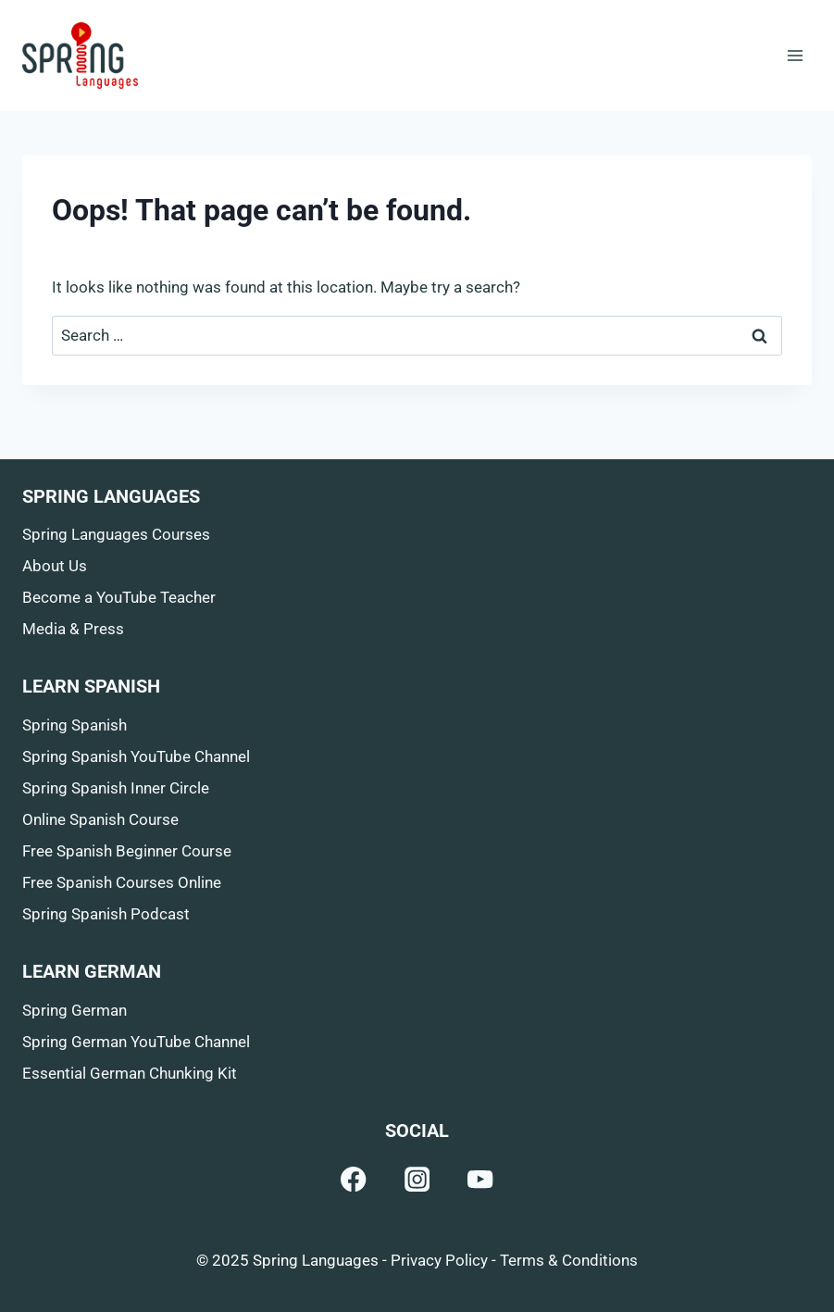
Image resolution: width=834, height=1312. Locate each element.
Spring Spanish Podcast (106, 914)
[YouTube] (480, 1179)
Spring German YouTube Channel (136, 1041)
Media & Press (73, 628)
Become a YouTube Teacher (119, 597)
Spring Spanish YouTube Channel (136, 756)
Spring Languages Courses (116, 534)
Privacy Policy (439, 1260)
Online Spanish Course (100, 819)
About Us (54, 565)
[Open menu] (795, 55)
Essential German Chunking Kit (129, 1073)
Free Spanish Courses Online (121, 882)
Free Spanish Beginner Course (126, 851)
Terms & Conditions (569, 1260)
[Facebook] (354, 1179)
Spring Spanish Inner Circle (115, 788)
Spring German (74, 1010)
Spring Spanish (74, 725)
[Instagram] (417, 1179)
